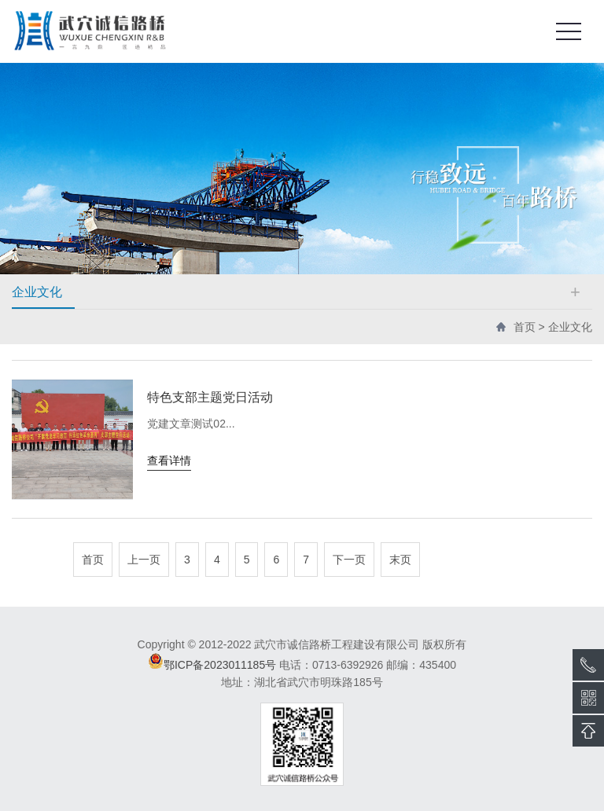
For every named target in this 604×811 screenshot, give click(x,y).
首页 (525, 327)
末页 (400, 559)
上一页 (143, 559)
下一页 (349, 559)
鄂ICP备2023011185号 (220, 665)
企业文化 (570, 327)
